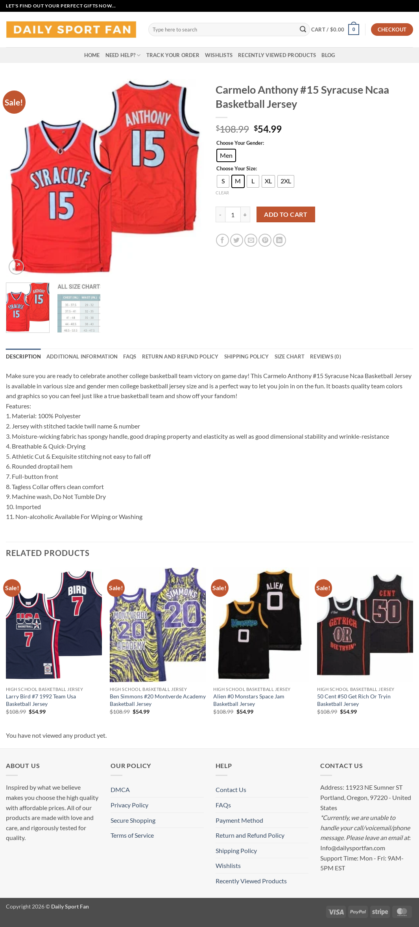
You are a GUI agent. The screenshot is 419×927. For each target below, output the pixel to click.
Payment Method (239, 820)
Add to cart (285, 214)
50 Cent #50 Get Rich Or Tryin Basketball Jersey (354, 700)
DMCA (120, 789)
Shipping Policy (236, 850)
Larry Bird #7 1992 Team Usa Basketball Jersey (41, 700)
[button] (335, 29)
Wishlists (219, 55)
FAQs (223, 805)
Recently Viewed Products (277, 55)
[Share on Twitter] (236, 240)
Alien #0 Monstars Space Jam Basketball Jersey (248, 700)
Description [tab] (23, 356)
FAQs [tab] (129, 356)
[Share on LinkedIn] (279, 240)
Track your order (172, 55)
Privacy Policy (129, 805)
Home (92, 55)
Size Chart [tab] (290, 356)
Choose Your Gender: (240, 143)
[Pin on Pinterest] (264, 240)
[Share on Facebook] (222, 240)
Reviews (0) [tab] (325, 356)
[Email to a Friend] (250, 240)
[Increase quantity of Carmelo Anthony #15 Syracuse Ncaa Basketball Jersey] (245, 214)
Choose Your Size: (236, 169)
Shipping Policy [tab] (246, 356)
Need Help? (123, 55)
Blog (328, 55)
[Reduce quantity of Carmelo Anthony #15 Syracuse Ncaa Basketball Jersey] (220, 214)
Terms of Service (132, 835)
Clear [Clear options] (222, 192)
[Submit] (303, 29)
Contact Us (231, 789)
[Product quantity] (233, 214)
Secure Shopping (133, 820)
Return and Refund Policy (250, 835)
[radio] (226, 155)
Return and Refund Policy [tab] (180, 356)
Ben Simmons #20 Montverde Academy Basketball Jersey (158, 700)
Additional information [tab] (82, 356)
